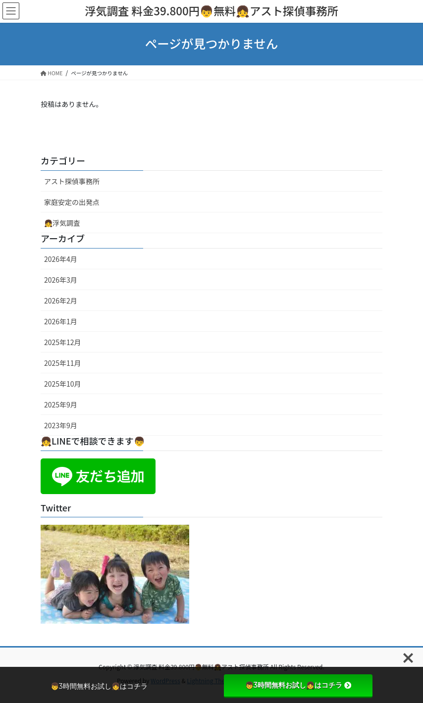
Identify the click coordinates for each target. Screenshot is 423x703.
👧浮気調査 (62, 223)
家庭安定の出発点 (72, 202)
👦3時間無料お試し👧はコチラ (298, 685)
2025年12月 (62, 342)
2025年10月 (62, 384)
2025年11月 (62, 363)
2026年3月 (60, 280)
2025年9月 (60, 404)
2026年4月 (60, 259)
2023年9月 (60, 425)
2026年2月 (60, 300)
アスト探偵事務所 (72, 181)
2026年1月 (60, 321)
